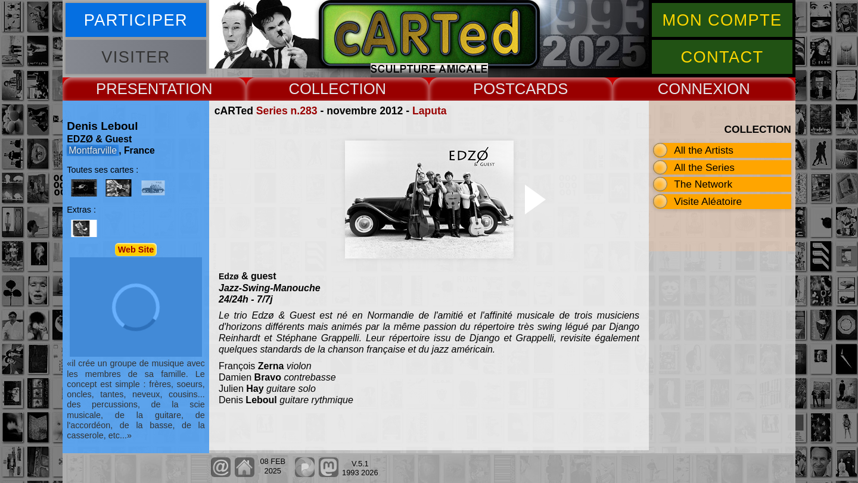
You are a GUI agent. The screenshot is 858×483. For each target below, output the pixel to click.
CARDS (541, 88)
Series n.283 (287, 111)
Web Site (136, 249)
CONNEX (690, 88)
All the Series (704, 167)
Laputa (429, 111)
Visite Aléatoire (708, 201)
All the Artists (703, 150)
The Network (703, 184)
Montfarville (93, 150)
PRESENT (131, 88)
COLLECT (323, 88)
